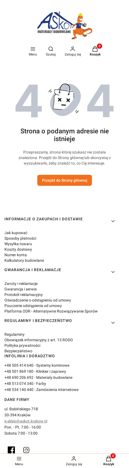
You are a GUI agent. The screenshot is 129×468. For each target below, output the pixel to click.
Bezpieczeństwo (18, 351)
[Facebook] (11, 450)
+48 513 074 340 (18, 383)
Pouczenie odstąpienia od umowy (33, 305)
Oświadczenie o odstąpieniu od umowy (37, 300)
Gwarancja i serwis (20, 289)
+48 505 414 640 (18, 365)
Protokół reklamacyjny (23, 294)
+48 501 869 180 (18, 371)
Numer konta (15, 255)
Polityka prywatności (22, 345)
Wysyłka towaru (18, 244)
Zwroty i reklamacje (21, 283)
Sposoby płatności (20, 238)
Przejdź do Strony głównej (64, 180)
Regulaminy (14, 334)
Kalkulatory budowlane (24, 260)
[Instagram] (26, 450)
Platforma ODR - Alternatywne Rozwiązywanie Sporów (51, 311)
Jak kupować (15, 233)
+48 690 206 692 (18, 377)
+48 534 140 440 (18, 389)
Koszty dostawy (18, 249)
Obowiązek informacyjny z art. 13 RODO (38, 340)
